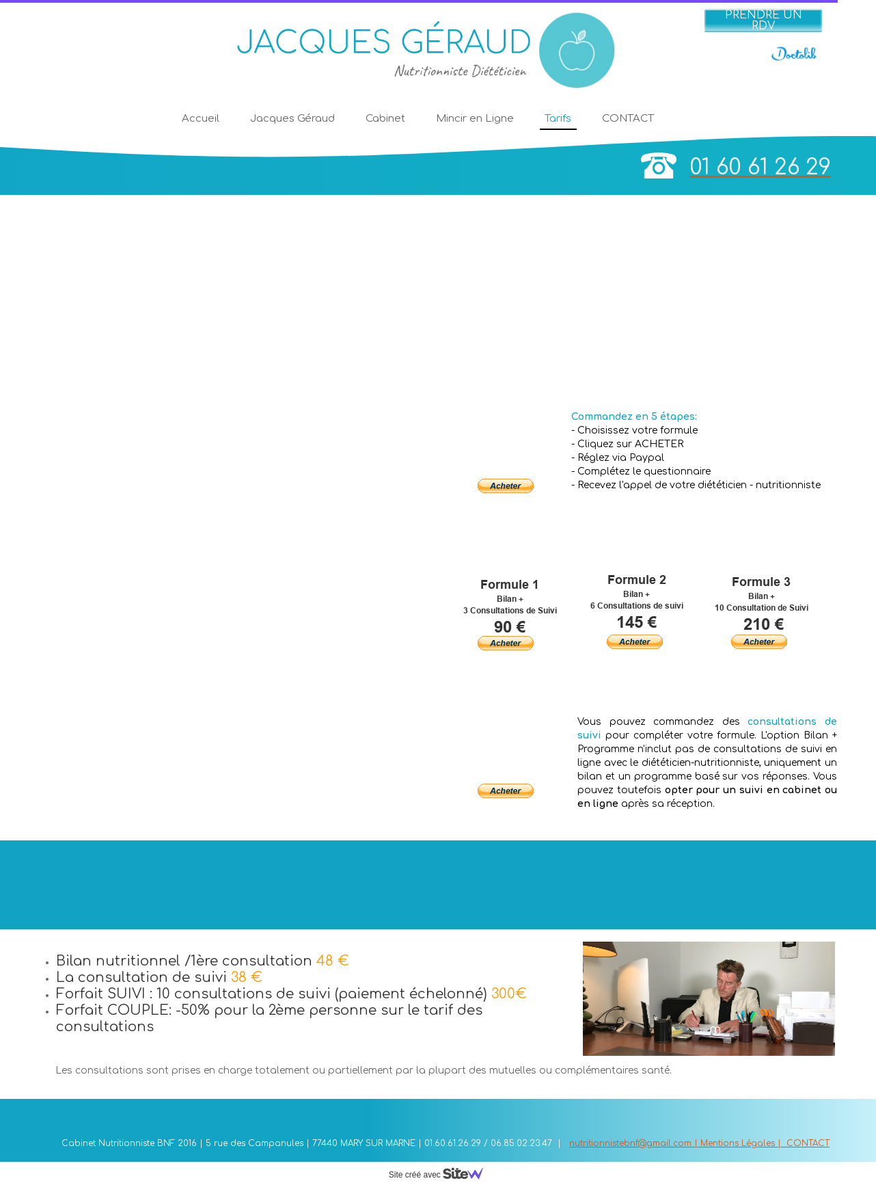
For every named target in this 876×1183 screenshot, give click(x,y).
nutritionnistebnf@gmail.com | (634, 1143)
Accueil (200, 118)
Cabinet (385, 118)
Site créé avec (441, 1175)
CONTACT (628, 118)
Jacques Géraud (292, 118)
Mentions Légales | (743, 1143)
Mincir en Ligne (475, 118)
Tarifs (558, 118)
